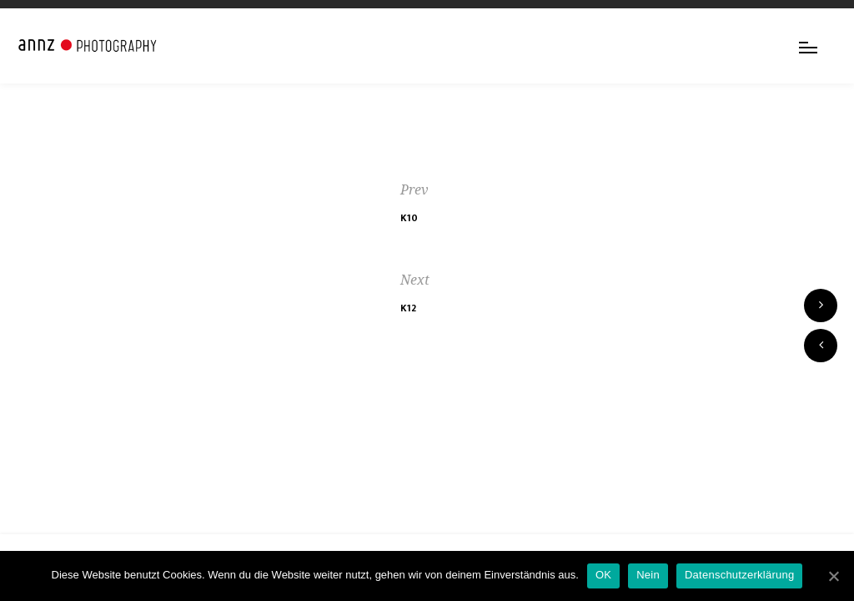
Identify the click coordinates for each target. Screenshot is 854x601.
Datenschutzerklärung (739, 574)
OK (603, 574)
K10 (409, 218)
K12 (408, 308)
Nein (648, 574)
